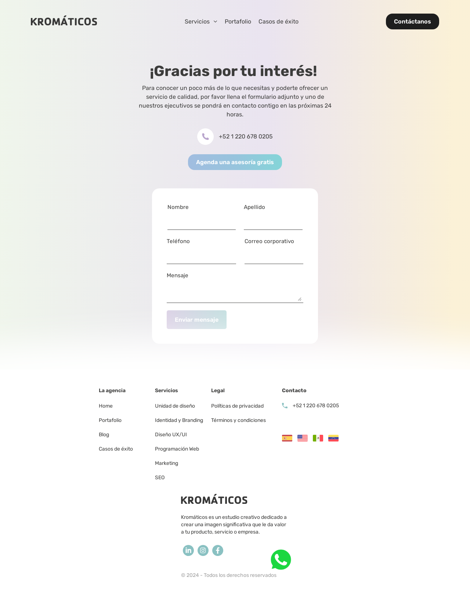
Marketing (167, 463)
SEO (159, 477)
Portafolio (238, 21)
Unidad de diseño (175, 406)
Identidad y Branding (179, 420)
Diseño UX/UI (171, 434)
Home (106, 406)
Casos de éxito (278, 21)
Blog (104, 434)
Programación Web (177, 449)
